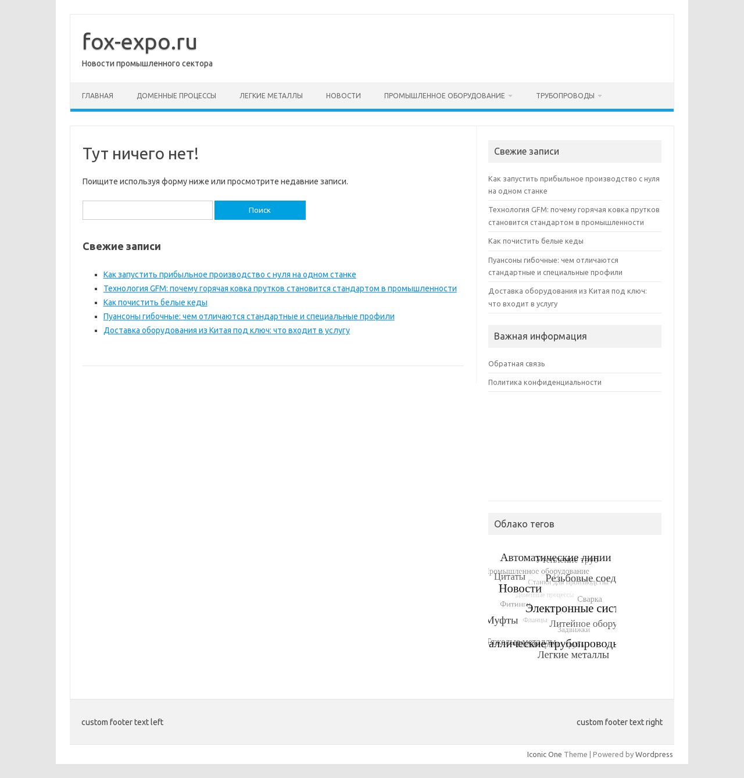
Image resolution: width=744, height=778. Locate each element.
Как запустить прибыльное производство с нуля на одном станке (229, 274)
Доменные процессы (176, 95)
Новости (343, 95)
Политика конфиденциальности (545, 382)
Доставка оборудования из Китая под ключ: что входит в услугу (226, 330)
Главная (97, 95)
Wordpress (654, 754)
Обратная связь (516, 363)
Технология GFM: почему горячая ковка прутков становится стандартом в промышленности (280, 288)
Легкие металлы (271, 95)
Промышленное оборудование (444, 95)
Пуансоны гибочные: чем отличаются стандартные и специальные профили (249, 316)
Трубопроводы (565, 95)
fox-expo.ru (140, 41)
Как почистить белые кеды (155, 302)
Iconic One (544, 754)
